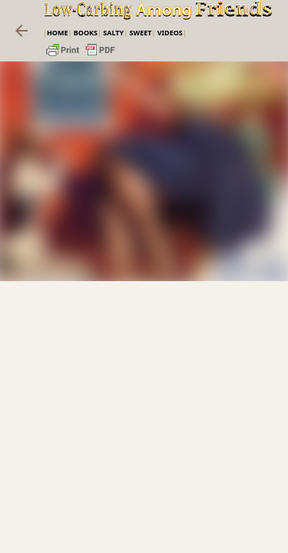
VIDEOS (170, 33)
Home (57, 33)
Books (86, 33)
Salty (113, 33)
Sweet (140, 33)
